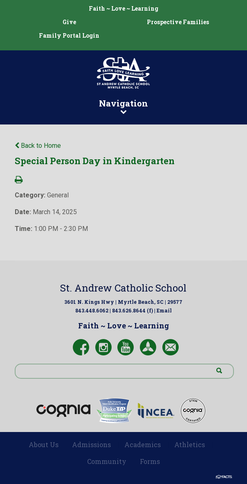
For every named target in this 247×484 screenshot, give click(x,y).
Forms (150, 461)
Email (164, 310)
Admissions (91, 444)
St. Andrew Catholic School (123, 287)
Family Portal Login (69, 35)
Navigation (123, 106)
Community (106, 461)
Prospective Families (178, 22)
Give (69, 22)
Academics (142, 444)
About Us (43, 444)
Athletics (189, 444)
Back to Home (38, 145)
